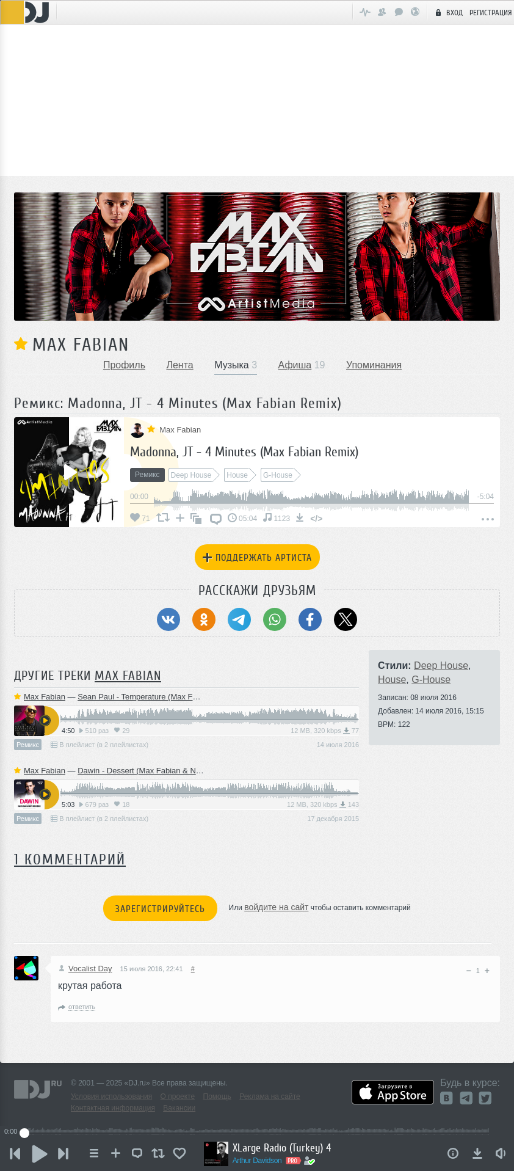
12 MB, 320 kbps (325, 730)
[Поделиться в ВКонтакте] (168, 619)
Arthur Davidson (258, 1160)
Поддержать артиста (257, 557)
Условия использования (111, 1096)
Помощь (217, 1096)
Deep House (441, 665)
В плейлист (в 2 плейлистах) (99, 744)
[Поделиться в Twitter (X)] (345, 619)
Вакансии (179, 1108)
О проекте (178, 1096)
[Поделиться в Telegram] (239, 619)
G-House (431, 679)
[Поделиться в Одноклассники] (204, 619)
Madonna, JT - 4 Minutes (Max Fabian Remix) (244, 451)
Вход (447, 12)
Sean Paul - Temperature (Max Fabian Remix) (158, 696)
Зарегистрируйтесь (160, 908)
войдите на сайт (276, 907)
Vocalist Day (85, 968)
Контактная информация (113, 1108)
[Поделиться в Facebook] (310, 619)
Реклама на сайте (269, 1096)
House (392, 679)
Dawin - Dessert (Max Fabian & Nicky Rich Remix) (166, 770)
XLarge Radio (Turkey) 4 (282, 1148)
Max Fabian (80, 344)
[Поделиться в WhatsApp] (275, 619)
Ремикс (27, 744)
